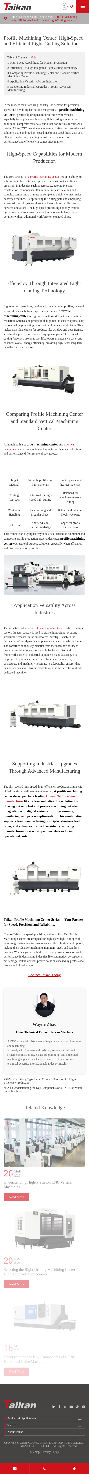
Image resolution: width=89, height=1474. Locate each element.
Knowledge (46, 16)
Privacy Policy (50, 1451)
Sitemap (35, 1451)
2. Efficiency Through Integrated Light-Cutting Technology (42, 67)
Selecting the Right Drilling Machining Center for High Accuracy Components (42, 1273)
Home (13, 16)
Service (11, 1425)
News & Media (28, 16)
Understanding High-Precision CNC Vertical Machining (38, 1186)
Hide (33, 57)
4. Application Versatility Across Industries (32, 81)
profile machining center (44, 176)
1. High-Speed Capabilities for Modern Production (37, 62)
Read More (16, 1199)
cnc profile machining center (43, 628)
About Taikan (15, 1432)
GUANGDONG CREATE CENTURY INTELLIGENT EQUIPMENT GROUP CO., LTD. (48, 1444)
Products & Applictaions (21, 1418)
